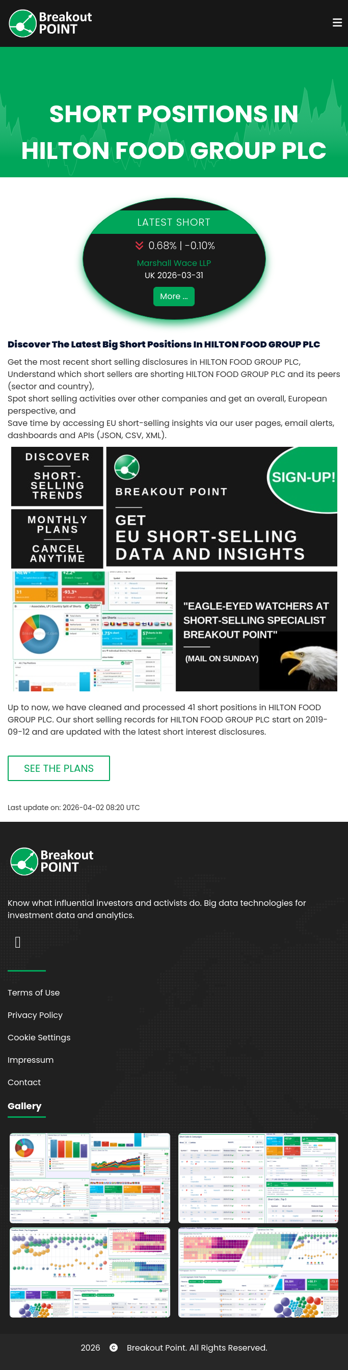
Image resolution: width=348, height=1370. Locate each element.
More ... (174, 296)
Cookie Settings (39, 1037)
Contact (24, 1082)
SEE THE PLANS (59, 768)
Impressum (31, 1060)
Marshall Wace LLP (174, 263)
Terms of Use (34, 993)
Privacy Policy (35, 1015)
